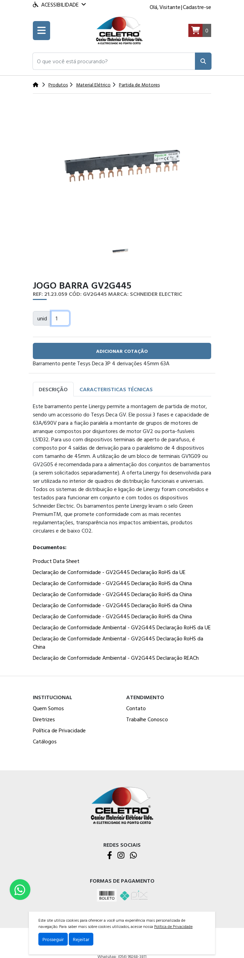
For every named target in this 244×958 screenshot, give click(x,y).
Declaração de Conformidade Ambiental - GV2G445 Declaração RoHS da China (118, 642)
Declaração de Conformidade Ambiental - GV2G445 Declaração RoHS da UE (122, 627)
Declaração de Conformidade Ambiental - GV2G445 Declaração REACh (116, 658)
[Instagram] (121, 856)
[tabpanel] (122, 533)
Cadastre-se (197, 7)
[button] (113, 61)
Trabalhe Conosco (147, 719)
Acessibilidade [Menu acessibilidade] (59, 4)
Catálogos (45, 741)
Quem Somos (48, 708)
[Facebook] (109, 856)
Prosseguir (53, 939)
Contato (136, 708)
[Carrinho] (199, 30)
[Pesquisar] (203, 61)
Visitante (169, 7)
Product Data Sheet (56, 561)
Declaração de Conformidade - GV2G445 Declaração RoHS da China (112, 583)
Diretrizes (44, 719)
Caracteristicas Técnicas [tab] (116, 389)
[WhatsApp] (133, 856)
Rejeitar (81, 939)
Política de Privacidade (59, 730)
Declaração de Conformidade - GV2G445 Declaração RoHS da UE (109, 572)
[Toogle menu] (41, 30)
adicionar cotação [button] (122, 351)
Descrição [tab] (53, 389)
